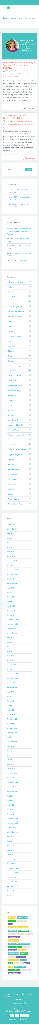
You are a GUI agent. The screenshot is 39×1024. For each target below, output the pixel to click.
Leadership (12, 400)
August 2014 (11, 886)
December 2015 (12, 818)
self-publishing (13, 474)
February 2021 (12, 561)
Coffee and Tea (13, 326)
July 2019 (10, 642)
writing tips (26, 947)
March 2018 (11, 714)
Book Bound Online (20, 966)
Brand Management (15, 307)
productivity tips (22, 921)
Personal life (23, 953)
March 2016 (11, 809)
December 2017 (12, 728)
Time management (14, 960)
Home (11, 1019)
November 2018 (12, 678)
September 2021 (12, 529)
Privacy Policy (24, 1019)
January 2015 (11, 864)
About (16, 1019)
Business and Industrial (16, 312)
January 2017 (11, 778)
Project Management (15, 455)
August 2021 (11, 534)
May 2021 (10, 547)
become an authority (22, 71)
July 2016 (10, 796)
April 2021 (10, 552)
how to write (22, 950)
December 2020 (12, 570)
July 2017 (10, 751)
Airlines (10, 287)
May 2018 (10, 705)
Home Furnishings (14, 390)
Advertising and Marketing (17, 282)
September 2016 (12, 791)
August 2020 (11, 588)
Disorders (11, 346)
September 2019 (12, 633)
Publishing (11, 460)
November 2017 (12, 733)
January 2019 (11, 669)
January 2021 (11, 565)
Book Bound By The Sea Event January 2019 (20, 934)
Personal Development (16, 435)
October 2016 (11, 787)
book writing (12, 917)
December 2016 (12, 782)
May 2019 (10, 651)
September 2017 (12, 742)
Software (11, 489)
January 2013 (11, 891)
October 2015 (11, 828)
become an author (14, 940)
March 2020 (11, 606)
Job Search (12, 395)
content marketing (24, 124)
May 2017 (10, 760)
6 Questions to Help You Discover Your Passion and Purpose (19, 190)
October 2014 (11, 877)
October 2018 (11, 683)
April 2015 (10, 850)
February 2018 (12, 719)
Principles (11, 440)
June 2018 (10, 701)
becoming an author (14, 937)
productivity (12, 921)
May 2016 (10, 800)
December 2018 (12, 674)
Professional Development (17, 450)
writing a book (13, 930)
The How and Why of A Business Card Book (14, 117)
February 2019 (12, 665)
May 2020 (10, 601)
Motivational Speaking (16, 425)
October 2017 (11, 737)
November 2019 (12, 624)
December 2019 (12, 619)
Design (10, 331)
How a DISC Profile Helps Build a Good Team (19, 197)
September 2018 (12, 687)
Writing (11, 924)
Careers (10, 321)
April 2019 (10, 656)
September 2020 (12, 583)
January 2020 (11, 615)
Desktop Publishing (15, 336)
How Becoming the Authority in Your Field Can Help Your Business (19, 65)
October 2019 (11, 629)
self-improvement (23, 930)
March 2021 (11, 556)
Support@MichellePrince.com (21, 1011)
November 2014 (12, 873)
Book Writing (12, 297)
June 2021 (10, 543)
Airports (11, 292)
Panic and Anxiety (14, 430)
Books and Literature (15, 302)
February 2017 (12, 773)
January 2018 (11, 724)
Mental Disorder (13, 420)
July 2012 (10, 895)
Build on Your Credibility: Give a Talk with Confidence (19, 204)
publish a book (13, 950)
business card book (12, 124)
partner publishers (14, 970)
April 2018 (10, 710)
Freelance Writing (14, 366)
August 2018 (11, 692)
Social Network (13, 484)
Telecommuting (13, 499)
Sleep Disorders (13, 479)
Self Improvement (14, 469)
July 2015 (10, 841)
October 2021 (11, 525)
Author (11, 963)
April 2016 (10, 805)
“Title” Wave (23, 260)
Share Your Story (22, 917)
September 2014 (12, 882)
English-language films (15, 973)
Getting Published (14, 371)
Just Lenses (11, 228)
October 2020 (11, 579)
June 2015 (10, 846)
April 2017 (10, 764)
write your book (13, 76)
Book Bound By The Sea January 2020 (19, 943)
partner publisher (25, 970)
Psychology (12, 957)
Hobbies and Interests (15, 386)
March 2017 (11, 769)
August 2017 (11, 746)
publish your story (14, 953)
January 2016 (11, 814)
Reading (11, 464)
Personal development (15, 947)
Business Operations (15, 316)
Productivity (12, 445)
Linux (10, 405)
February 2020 (12, 610)
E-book (11, 966)
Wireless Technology (15, 504)
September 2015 (12, 832)
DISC (9, 341)
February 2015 (12, 859)
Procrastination (21, 957)
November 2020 (12, 574)
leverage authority (17, 74)
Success (11, 494)
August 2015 (11, 837)
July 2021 (10, 538)
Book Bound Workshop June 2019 (18, 927)
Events (10, 356)
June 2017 (10, 755)
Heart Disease (12, 381)
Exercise (11, 361)
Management (12, 410)
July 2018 (10, 696)
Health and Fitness (14, 376)
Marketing (11, 415)
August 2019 (11, 638)
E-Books (11, 351)
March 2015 (11, 855)
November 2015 (12, 823)
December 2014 (12, 868)
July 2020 (10, 592)
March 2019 (11, 660)
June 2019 (10, 647)
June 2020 (10, 597)
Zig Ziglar (26, 963)
